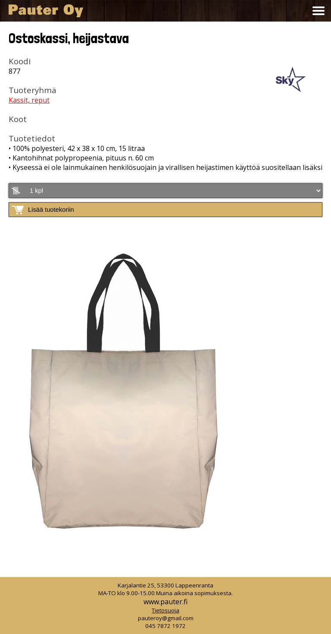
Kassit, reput (29, 100)
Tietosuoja (165, 610)
